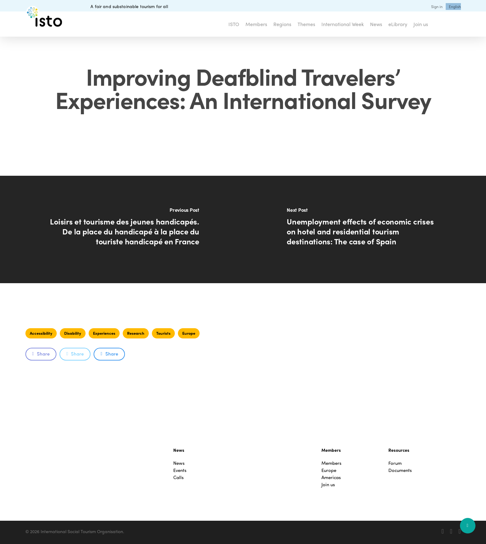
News (179, 463)
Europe (188, 333)
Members (331, 463)
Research (135, 333)
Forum (395, 463)
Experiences (104, 333)
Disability (72, 333)
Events (180, 470)
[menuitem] (455, 6)
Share (41, 353)
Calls (178, 477)
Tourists (163, 333)
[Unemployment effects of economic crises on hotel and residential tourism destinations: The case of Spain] (364, 229)
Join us (328, 484)
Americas (331, 477)
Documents (400, 470)
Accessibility (41, 333)
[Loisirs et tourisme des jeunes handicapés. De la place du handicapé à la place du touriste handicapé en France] (121, 229)
